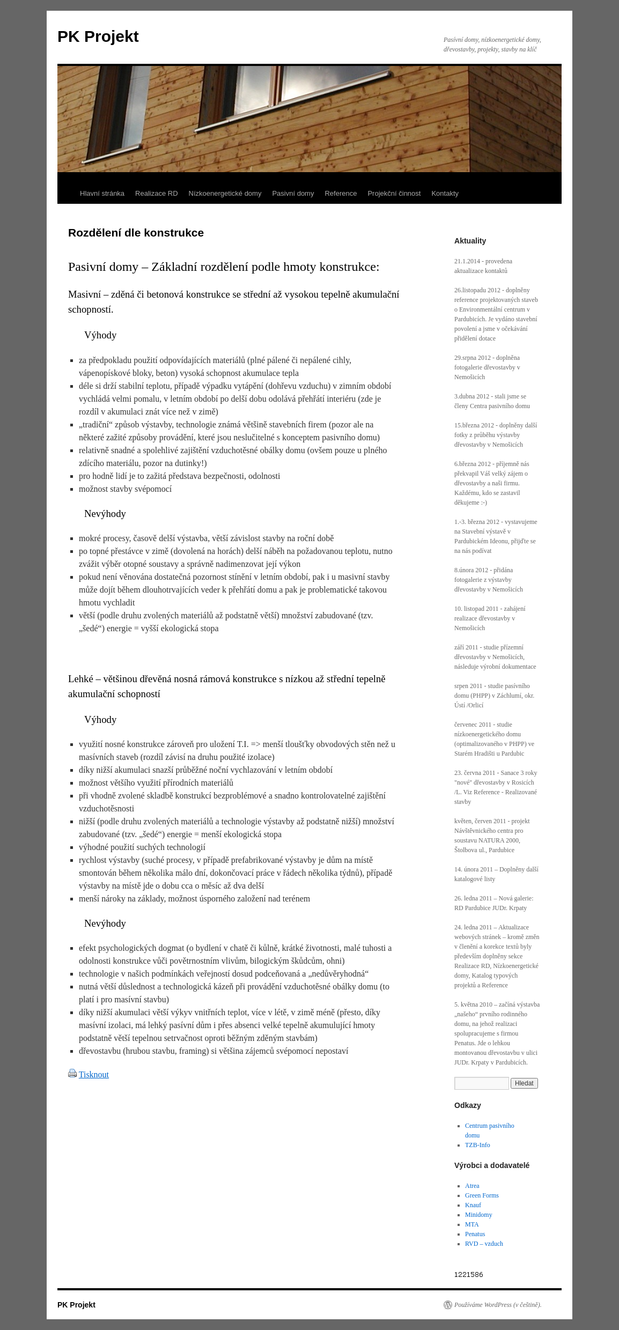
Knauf (473, 1205)
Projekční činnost (394, 193)
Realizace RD (156, 193)
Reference (341, 193)
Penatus (475, 1234)
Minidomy (478, 1214)
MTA (472, 1224)
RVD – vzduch (484, 1243)
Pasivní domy (293, 193)
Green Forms (482, 1195)
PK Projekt (98, 36)
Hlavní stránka (102, 193)
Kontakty (445, 193)
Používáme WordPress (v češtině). (498, 1305)
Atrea (472, 1185)
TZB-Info (477, 1145)
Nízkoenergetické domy (225, 193)
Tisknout (94, 1074)
